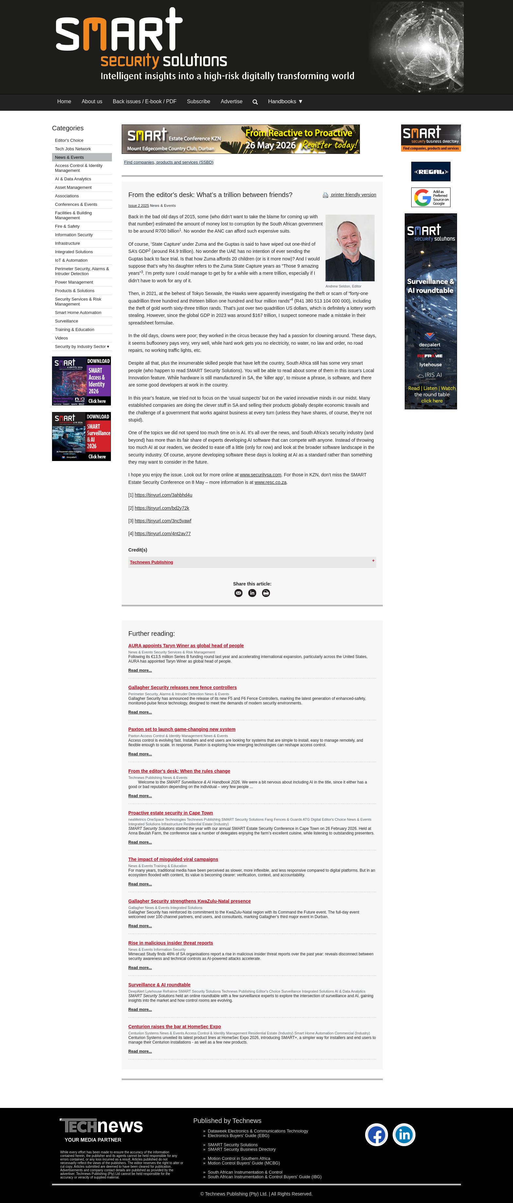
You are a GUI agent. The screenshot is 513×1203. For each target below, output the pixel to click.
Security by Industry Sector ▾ (82, 346)
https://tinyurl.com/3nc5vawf (163, 520)
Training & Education (74, 329)
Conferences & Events (76, 204)
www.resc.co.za (270, 482)
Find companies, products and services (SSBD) (168, 162)
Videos (61, 338)
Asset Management (73, 187)
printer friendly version (348, 194)
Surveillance (66, 321)
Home (64, 101)
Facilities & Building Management (73, 215)
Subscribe (198, 101)
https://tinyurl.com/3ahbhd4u (163, 495)
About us (92, 101)
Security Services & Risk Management (78, 301)
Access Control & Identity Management (78, 168)
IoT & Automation (71, 260)
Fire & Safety (67, 226)
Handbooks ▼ (285, 101)
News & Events (69, 157)
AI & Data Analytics (73, 178)
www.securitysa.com (260, 474)
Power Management (74, 282)
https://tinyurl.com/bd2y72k (162, 508)
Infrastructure (67, 243)
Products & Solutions (75, 290)
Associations (67, 195)
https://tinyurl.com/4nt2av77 (163, 533)
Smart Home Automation (78, 312)
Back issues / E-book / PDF (145, 101)
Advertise (232, 101)
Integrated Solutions (74, 251)
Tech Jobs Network (73, 148)
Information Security (74, 234)
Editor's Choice (69, 140)
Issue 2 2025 (138, 205)
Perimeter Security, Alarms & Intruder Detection (82, 271)
